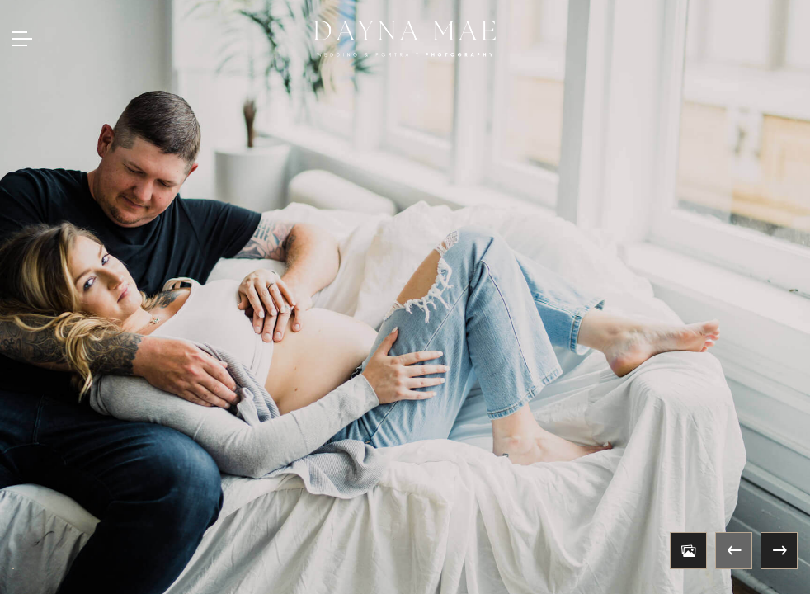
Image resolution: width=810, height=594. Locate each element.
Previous (734, 550)
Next (779, 550)
